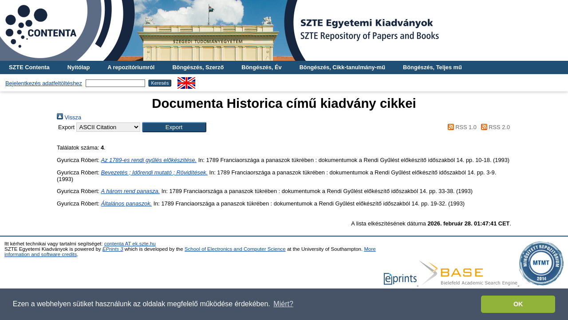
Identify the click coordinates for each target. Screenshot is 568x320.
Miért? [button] (283, 304)
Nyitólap (78, 67)
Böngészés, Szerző (198, 67)
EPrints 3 (113, 249)
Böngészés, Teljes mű (432, 67)
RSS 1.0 (461, 127)
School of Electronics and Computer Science (235, 249)
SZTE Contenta (29, 67)
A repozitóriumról (130, 67)
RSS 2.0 (494, 127)
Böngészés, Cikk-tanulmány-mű (342, 67)
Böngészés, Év (261, 67)
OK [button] (518, 304)
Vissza (69, 117)
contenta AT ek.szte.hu (130, 243)
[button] (174, 127)
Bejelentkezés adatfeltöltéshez (43, 83)
